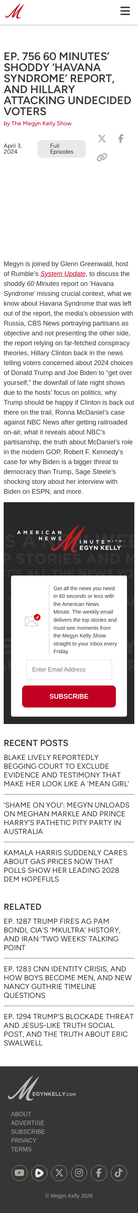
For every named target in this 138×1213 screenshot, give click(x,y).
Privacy (23, 1140)
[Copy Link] (102, 157)
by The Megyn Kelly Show (38, 123)
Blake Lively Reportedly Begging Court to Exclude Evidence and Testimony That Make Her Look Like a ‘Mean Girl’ (66, 770)
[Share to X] (102, 139)
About (21, 1114)
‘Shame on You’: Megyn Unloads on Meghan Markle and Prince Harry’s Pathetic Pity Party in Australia (67, 818)
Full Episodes (61, 148)
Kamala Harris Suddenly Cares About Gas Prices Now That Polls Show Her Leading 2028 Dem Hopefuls (65, 865)
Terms (21, 1149)
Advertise (27, 1123)
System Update (63, 273)
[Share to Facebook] (121, 139)
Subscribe (28, 1132)
